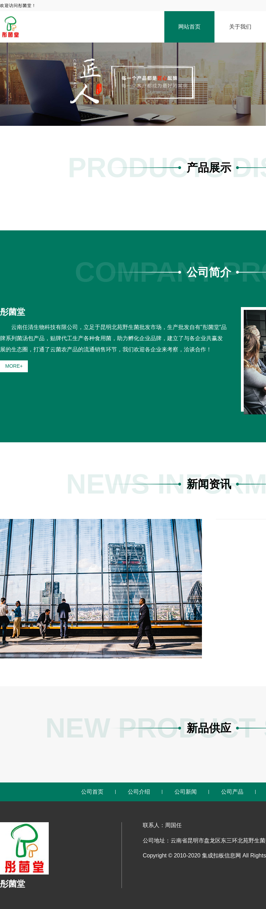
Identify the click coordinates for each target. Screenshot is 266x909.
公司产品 (232, 792)
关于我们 (240, 27)
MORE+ (14, 366)
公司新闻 (185, 792)
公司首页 (92, 792)
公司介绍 (139, 792)
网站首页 (189, 27)
